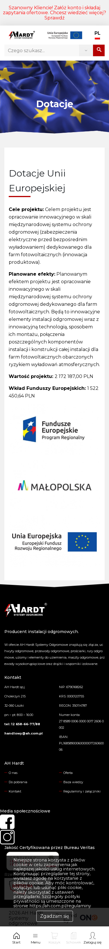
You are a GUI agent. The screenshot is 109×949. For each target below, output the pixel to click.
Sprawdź (54, 18)
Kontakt (15, 791)
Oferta (68, 773)
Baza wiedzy (73, 782)
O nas (13, 773)
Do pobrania (18, 782)
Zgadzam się (54, 916)
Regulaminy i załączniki (82, 791)
